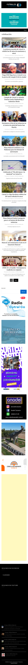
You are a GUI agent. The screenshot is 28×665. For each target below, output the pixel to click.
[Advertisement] (14, 517)
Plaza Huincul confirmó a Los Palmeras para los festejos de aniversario (14, 150)
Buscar (3, 288)
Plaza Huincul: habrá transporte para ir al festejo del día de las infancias (14, 220)
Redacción (20, 55)
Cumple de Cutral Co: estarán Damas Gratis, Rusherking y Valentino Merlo (14, 99)
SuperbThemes (14, 663)
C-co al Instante (6, 574)
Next (16, 280)
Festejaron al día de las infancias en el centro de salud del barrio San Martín (14, 125)
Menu (25, 30)
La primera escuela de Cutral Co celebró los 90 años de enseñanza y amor (14, 51)
